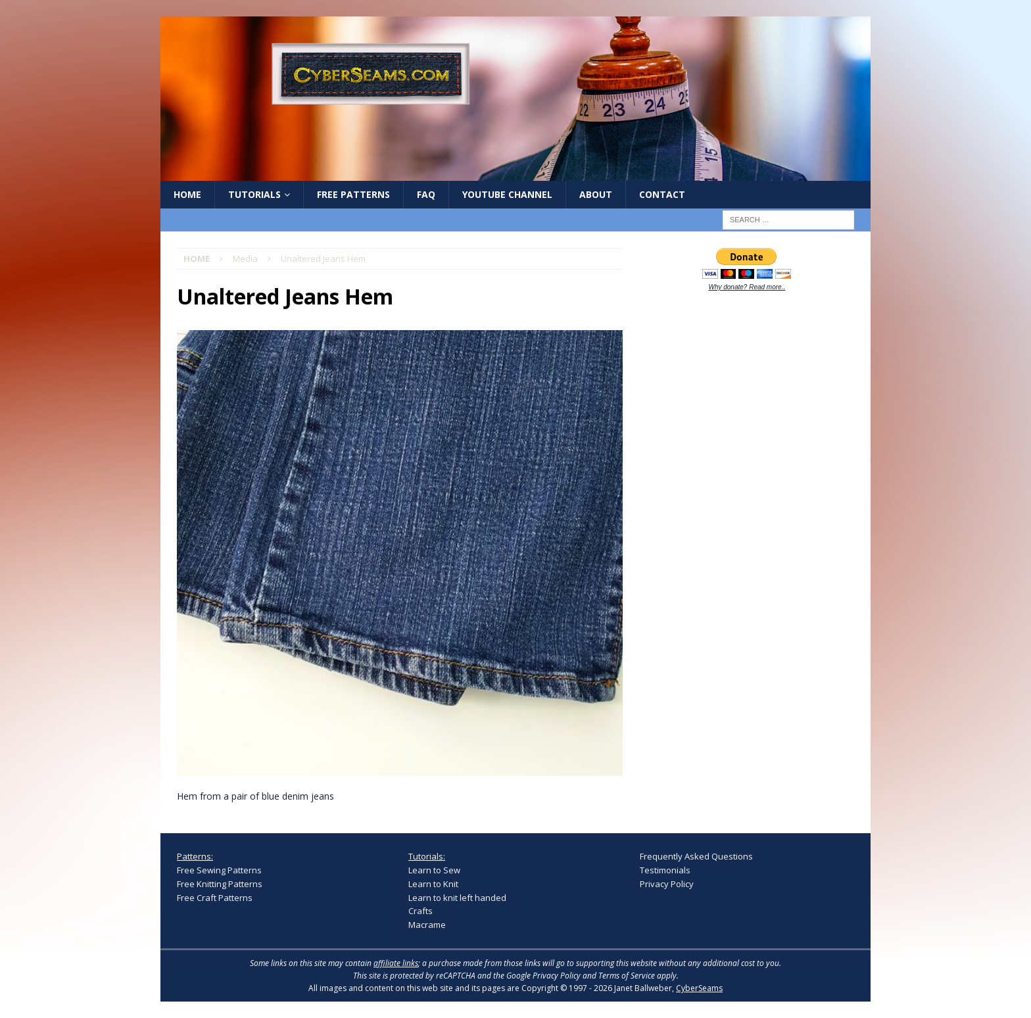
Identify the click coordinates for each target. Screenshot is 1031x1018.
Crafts (420, 911)
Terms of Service (626, 975)
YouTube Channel (507, 194)
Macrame (427, 925)
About (595, 194)
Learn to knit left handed (457, 898)
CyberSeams (699, 988)
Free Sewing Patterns (219, 870)
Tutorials (254, 194)
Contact (662, 194)
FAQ (426, 194)
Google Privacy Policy (543, 975)
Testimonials (665, 870)
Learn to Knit (433, 884)
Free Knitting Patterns (219, 884)
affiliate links (395, 963)
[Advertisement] (738, 507)
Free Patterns (353, 194)
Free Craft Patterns (214, 898)
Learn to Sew (434, 870)
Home (187, 194)
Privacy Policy (667, 884)
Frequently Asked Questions (696, 856)
